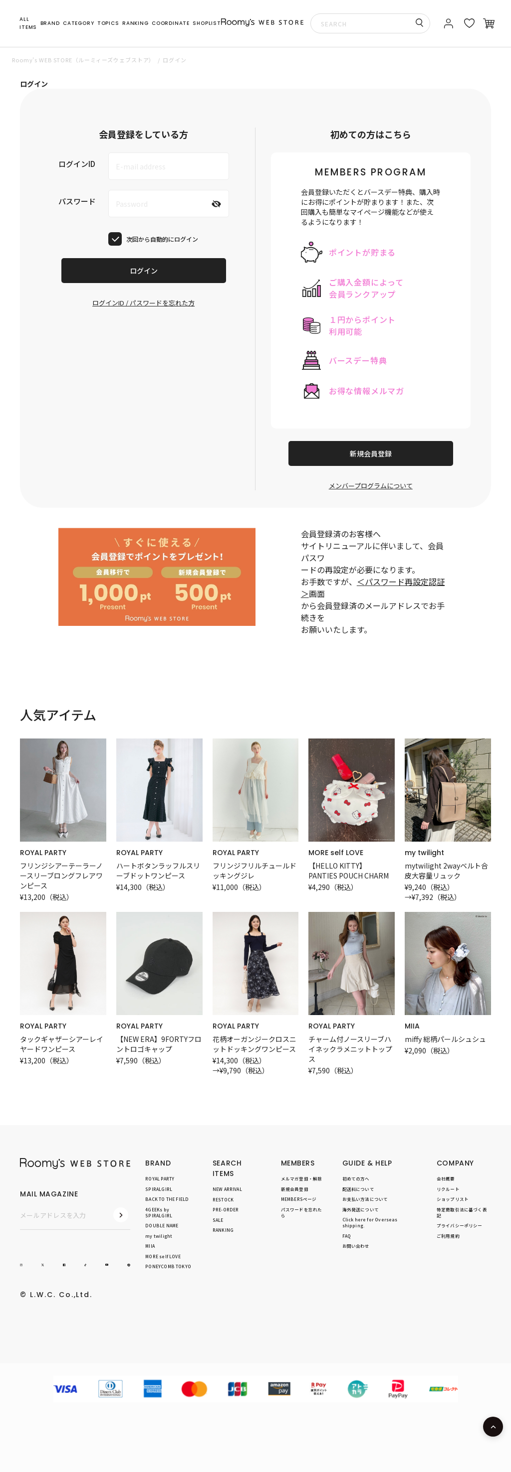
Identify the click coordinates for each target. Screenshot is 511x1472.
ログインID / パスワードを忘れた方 (143, 302)
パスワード (77, 201)
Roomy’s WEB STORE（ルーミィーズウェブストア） (83, 60)
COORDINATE (171, 23)
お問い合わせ (356, 1246)
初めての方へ (356, 1178)
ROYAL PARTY (43, 853)
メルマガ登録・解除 (301, 1178)
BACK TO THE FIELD (167, 1199)
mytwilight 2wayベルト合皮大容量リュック (446, 871)
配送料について (358, 1189)
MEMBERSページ (299, 1199)
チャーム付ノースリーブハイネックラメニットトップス (350, 1049)
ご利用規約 (448, 1236)
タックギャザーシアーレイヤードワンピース (61, 1044)
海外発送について (360, 1209)
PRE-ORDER (226, 1209)
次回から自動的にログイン (162, 239)
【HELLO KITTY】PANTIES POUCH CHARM (348, 871)
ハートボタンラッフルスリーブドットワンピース (158, 871)
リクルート (448, 1189)
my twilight (424, 853)
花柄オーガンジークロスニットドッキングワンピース (254, 1044)
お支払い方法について (365, 1199)
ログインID (76, 163)
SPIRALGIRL (158, 1189)
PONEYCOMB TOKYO (168, 1267)
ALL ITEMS (28, 23)
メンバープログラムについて (371, 485)
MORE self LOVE (335, 853)
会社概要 (446, 1178)
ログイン (144, 271)
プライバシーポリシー (460, 1226)
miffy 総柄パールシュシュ (445, 1039)
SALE (218, 1220)
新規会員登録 (371, 453)
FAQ (346, 1236)
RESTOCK (223, 1199)
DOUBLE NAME (161, 1226)
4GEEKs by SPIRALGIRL (158, 1212)
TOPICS (108, 23)
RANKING (135, 23)
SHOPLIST (207, 23)
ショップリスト (453, 1199)
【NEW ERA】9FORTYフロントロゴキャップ (159, 1044)
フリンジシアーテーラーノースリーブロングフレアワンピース (61, 875)
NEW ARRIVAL (227, 1189)
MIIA (412, 1026)
